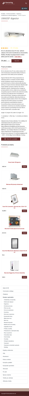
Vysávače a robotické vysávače (11, 345)
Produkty (3, 13)
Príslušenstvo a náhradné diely (11, 330)
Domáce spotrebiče (10, 13)
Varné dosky (7, 337)
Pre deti (5, 372)
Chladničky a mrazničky (9, 299)
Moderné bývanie (8, 322)
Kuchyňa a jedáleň (7, 362)
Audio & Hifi (6, 288)
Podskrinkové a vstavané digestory (9, 15)
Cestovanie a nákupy (8, 291)
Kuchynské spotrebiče (8, 365)
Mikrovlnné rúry (8, 318)
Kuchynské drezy (8, 316)
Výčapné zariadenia (9, 341)
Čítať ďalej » (18, 56)
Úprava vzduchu (7, 375)
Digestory (18, 13)
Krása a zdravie (7, 359)
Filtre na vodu (7, 308)
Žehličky (6, 347)
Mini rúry (6, 320)
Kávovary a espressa (9, 314)
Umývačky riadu (8, 334)
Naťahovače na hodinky (9, 324)
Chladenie (5, 294)
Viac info (17, 61)
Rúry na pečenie (8, 332)
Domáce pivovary (8, 306)
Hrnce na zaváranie (8, 310)
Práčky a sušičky (8, 328)
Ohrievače (5, 368)
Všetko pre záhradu (8, 378)
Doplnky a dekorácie (8, 350)
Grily (4, 353)
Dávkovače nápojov (8, 302)
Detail (24, 166)
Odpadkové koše (8, 326)
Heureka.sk (5, 356)
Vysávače (6, 343)
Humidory (6, 312)
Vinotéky (6, 339)
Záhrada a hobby (7, 381)
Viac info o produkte (10, 139)
